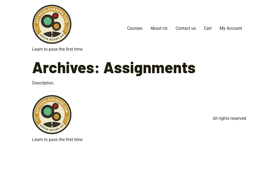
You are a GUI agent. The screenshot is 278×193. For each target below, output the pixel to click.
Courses (134, 28)
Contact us (186, 28)
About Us (158, 28)
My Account (231, 28)
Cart (208, 28)
